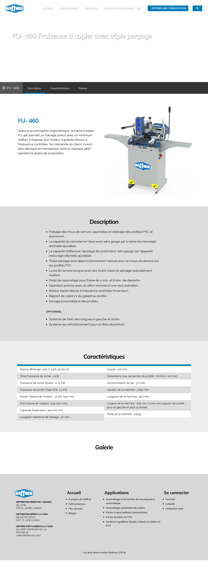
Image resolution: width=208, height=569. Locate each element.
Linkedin (170, 508)
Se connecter (176, 497)
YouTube (171, 503)
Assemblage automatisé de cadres (126, 512)
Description (36, 92)
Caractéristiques (67, 92)
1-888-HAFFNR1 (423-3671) (28, 544)
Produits (90, 10)
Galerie (95, 92)
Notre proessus (77, 508)
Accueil (47, 10)
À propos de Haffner (80, 503)
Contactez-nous (175, 513)
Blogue (73, 517)
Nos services (76, 513)
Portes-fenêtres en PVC (119, 521)
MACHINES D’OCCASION (119, 10)
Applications (69, 10)
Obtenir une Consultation (168, 10)
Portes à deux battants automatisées (127, 517)
